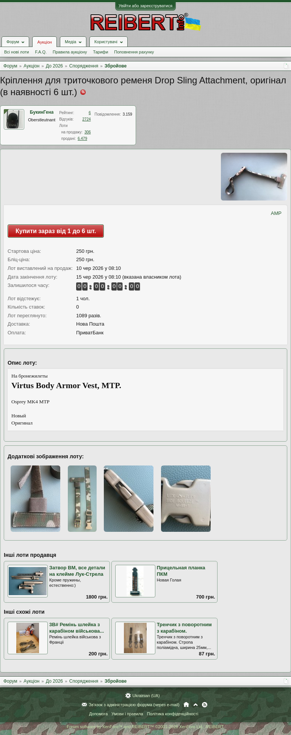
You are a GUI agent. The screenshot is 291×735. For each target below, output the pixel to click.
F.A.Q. (41, 52)
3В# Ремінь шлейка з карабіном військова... (76, 628)
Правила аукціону (70, 52)
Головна (186, 704)
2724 (86, 119)
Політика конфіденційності (172, 713)
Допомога (98, 713)
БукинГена (42, 112)
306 (87, 132)
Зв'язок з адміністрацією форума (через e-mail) (134, 704)
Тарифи (100, 52)
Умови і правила (127, 713)
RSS (204, 704)
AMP (276, 213)
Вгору (195, 704)
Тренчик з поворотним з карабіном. (184, 628)
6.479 (82, 138)
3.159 (127, 114)
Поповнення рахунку (134, 52)
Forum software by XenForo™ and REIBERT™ (145, 726)
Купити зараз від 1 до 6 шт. (56, 231)
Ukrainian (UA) (146, 695)
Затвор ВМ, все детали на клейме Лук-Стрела (77, 571)
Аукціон (44, 42)
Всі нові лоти (16, 52)
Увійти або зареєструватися (145, 5)
